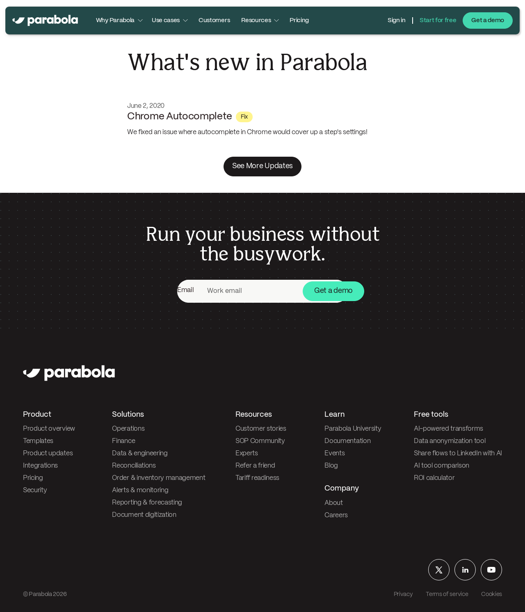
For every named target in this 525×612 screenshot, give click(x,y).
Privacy (403, 594)
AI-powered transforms (448, 429)
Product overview (49, 429)
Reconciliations (133, 466)
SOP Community (260, 441)
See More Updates (262, 166)
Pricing (299, 20)
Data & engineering (139, 453)
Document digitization (144, 515)
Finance (123, 441)
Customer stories (260, 429)
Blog (331, 466)
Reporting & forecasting (147, 503)
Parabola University (352, 429)
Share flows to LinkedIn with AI (458, 453)
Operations (128, 429)
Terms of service (447, 594)
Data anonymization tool (450, 441)
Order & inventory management (158, 478)
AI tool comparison (441, 466)
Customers (214, 20)
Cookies (491, 594)
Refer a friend (255, 466)
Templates (38, 441)
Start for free (438, 20)
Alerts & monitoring (140, 490)
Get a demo (487, 20)
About (333, 503)
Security (35, 490)
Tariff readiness (257, 478)
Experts (246, 453)
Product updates (48, 453)
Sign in (397, 20)
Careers (336, 515)
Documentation (347, 441)
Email (185, 290)
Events (334, 453)
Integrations (40, 466)
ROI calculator (434, 478)
